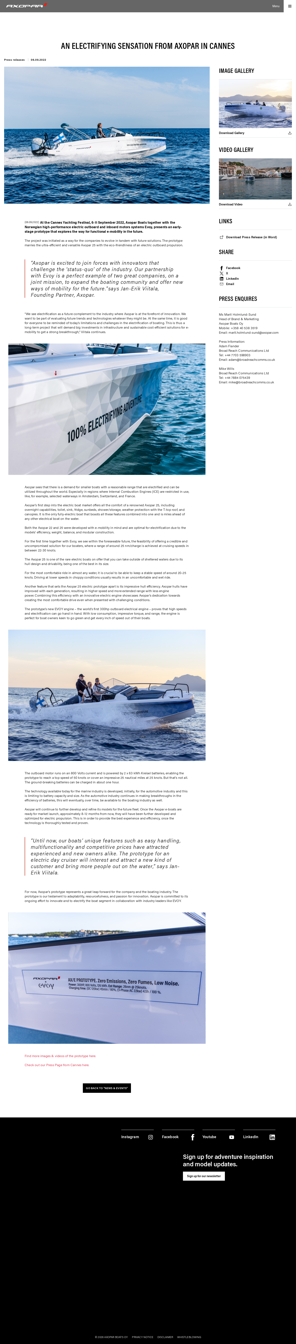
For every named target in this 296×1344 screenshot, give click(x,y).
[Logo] (26, 5)
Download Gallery (232, 132)
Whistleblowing (189, 1337)
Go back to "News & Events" (107, 1088)
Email (230, 284)
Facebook (233, 268)
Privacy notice (142, 1337)
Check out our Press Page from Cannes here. (57, 1064)
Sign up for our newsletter (204, 1176)
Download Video (231, 204)
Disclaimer (165, 1337)
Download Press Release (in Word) (252, 237)
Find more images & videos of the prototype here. (60, 1055)
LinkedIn (232, 278)
